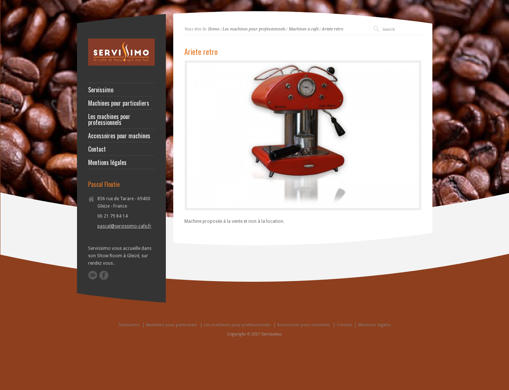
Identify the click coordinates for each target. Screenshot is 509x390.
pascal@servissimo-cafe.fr (124, 226)
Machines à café (303, 29)
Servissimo (100, 90)
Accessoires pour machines (119, 136)
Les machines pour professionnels (253, 29)
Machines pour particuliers (118, 103)
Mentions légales (107, 162)
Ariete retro (332, 29)
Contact (97, 149)
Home (213, 29)
